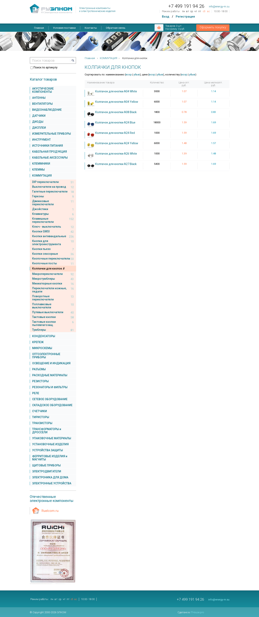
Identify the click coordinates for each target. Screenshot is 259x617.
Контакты (91, 27)
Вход (165, 16)
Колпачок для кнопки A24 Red (115, 132)
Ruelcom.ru (50, 511)
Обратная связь (115, 27)
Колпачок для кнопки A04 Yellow (116, 101)
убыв (137, 74)
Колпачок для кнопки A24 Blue (115, 122)
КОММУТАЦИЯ (108, 58)
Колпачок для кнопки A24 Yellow (116, 143)
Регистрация (185, 16)
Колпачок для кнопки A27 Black (116, 164)
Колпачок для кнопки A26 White (116, 153)
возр (129, 74)
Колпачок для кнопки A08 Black (116, 112)
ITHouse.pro (197, 612)
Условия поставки (64, 27)
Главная (39, 27)
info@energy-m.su (219, 6)
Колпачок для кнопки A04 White (116, 91)
